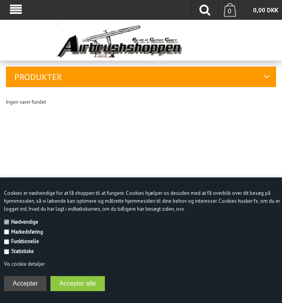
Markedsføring (27, 232)
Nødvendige (24, 222)
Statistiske (22, 251)
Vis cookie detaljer (24, 264)
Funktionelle (25, 241)
